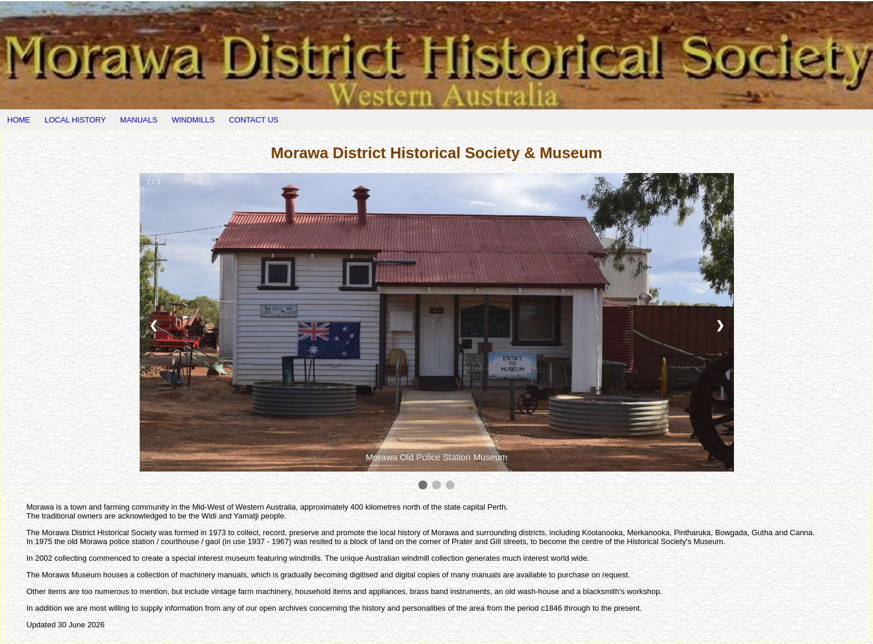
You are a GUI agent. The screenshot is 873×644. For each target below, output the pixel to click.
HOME (18, 119)
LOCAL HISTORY (75, 119)
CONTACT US (253, 119)
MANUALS (138, 119)
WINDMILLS (193, 119)
